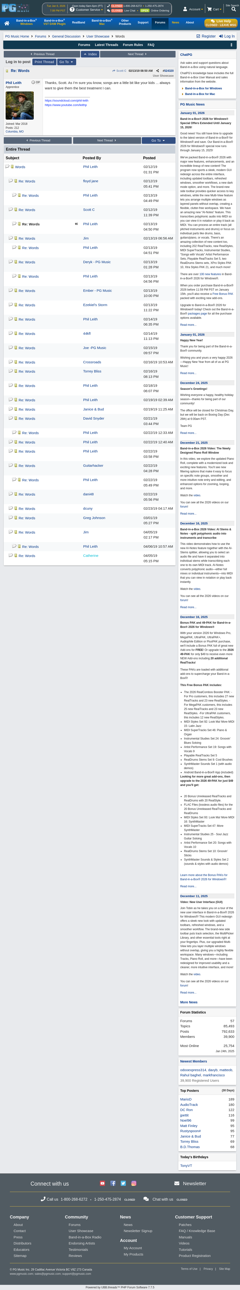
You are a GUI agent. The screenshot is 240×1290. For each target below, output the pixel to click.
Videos (184, 1243)
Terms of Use (189, 1269)
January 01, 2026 (192, 113)
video (197, 495)
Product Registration (195, 1256)
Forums (40, 36)
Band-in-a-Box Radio (85, 1237)
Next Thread (138, 54)
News (128, 1225)
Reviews (75, 1256)
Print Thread (44, 62)
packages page (197, 313)
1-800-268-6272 (133, 5)
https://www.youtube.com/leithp (66, 105)
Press (18, 1237)
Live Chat (129, 10)
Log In (227, 36)
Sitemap (20, 1256)
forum (184, 506)
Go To (67, 62)
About (18, 1225)
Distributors (22, 1243)
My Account (133, 1248)
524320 (169, 70)
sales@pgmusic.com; (48, 1273)
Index (90, 54)
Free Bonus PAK (223, 294)
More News (189, 1002)
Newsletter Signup (138, 1231)
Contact (20, 1231)
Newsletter (194, 1183)
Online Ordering (160, 10)
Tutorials (185, 1250)
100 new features (210, 274)
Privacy (208, 1269)
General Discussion (66, 36)
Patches (185, 1225)
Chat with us (163, 1199)
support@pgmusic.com (76, 1273)
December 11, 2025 (194, 896)
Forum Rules (133, 45)
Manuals (185, 1237)
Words (20, 167)
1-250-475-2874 (154, 5)
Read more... (188, 324)
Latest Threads (106, 45)
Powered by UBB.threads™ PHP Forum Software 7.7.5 (120, 1287)
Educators (22, 1250)
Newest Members (193, 1061)
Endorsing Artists (82, 1243)
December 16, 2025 (194, 523)
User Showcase (97, 36)
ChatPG (186, 55)
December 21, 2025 (194, 442)
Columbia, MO (15, 131)
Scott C (119, 70)
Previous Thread (42, 54)
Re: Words (20, 71)
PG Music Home (17, 36)
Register (206, 36)
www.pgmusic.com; (22, 1273)
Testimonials (78, 1250)
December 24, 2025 (194, 383)
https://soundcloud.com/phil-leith (66, 100)
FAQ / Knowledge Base (197, 1231)
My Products (133, 1254)
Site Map (224, 1269)
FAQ (151, 45)
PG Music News (192, 104)
